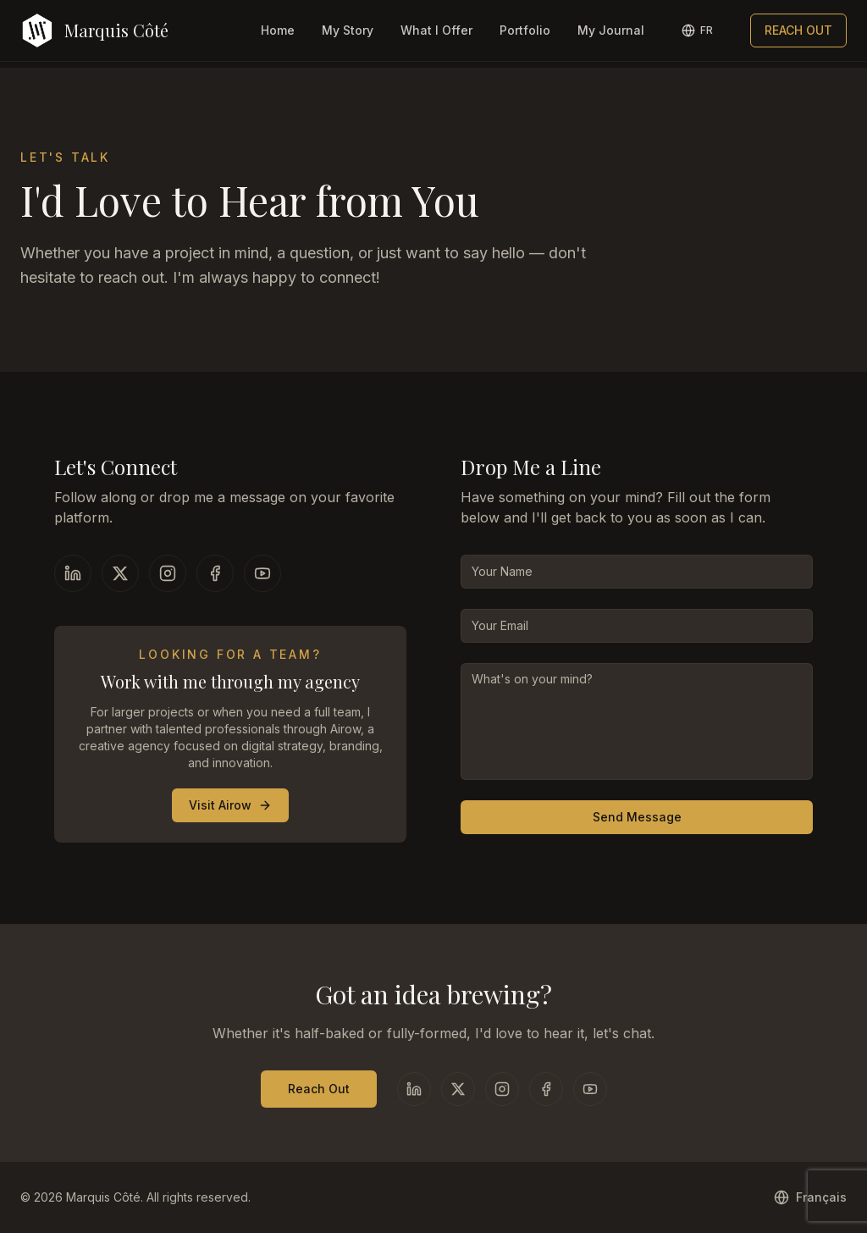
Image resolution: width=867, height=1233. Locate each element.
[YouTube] (262, 573)
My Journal (610, 30)
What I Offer (436, 30)
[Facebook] (215, 573)
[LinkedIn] (72, 573)
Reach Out (319, 1088)
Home (278, 30)
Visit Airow (230, 805)
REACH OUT (798, 30)
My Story (347, 30)
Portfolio (525, 30)
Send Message (637, 817)
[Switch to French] (697, 30)
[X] (120, 573)
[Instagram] (167, 573)
